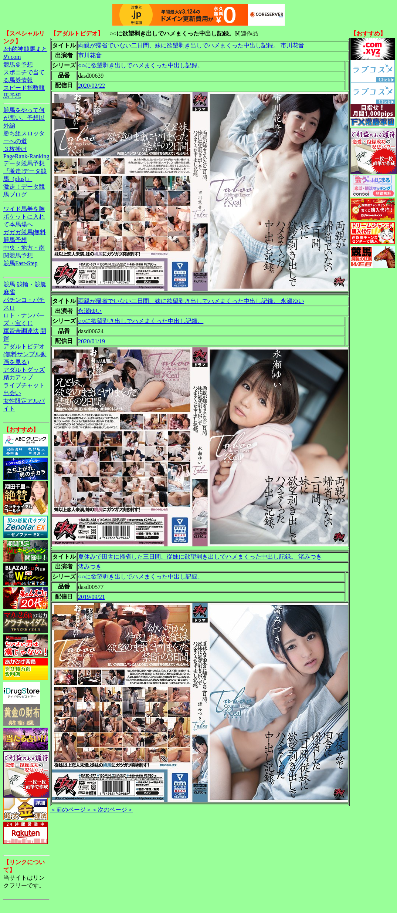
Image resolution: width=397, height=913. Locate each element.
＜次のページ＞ (112, 809)
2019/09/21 (91, 597)
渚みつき (90, 566)
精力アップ (18, 377)
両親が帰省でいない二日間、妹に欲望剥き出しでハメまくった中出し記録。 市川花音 (191, 45)
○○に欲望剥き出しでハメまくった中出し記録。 (140, 65)
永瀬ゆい (90, 311)
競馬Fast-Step (20, 263)
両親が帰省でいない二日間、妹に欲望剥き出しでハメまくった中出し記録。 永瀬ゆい (191, 301)
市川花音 (90, 55)
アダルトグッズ (24, 370)
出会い (12, 393)
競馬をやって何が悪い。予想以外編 (24, 118)
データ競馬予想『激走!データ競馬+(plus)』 (25, 171)
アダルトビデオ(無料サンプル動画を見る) (25, 354)
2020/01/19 (91, 341)
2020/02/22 (91, 85)
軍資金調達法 (21, 331)
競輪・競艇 (31, 284)
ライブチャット (24, 385)
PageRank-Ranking (26, 156)
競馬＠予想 (18, 64)
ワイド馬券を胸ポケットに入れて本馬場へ (24, 217)
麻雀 (9, 292)
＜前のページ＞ (71, 809)
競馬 (9, 284)
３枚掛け (15, 149)
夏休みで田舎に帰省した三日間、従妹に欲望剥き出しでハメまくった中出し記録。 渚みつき (200, 556)
